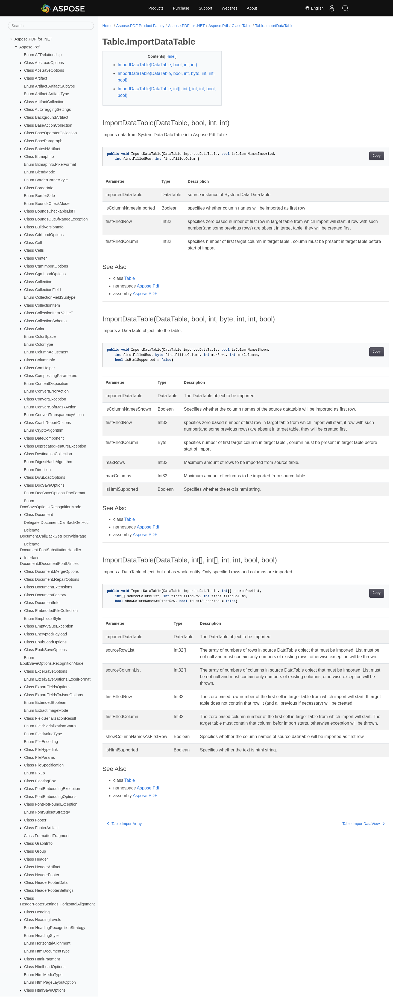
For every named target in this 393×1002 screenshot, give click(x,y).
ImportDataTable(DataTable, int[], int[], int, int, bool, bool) (163, 92)
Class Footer (35, 820)
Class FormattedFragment (46, 835)
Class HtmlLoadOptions (44, 967)
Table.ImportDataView (343, 850)
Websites (229, 8)
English (314, 8)
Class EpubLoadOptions (45, 642)
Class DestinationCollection (48, 454)
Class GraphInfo (38, 843)
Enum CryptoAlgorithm (43, 430)
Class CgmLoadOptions (45, 274)
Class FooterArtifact (41, 828)
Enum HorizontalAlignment (47, 943)
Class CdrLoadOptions (44, 235)
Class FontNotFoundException (50, 804)
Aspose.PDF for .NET (33, 39)
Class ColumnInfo (39, 360)
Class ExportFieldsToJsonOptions (53, 695)
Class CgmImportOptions (46, 266)
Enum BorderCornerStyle (46, 180)
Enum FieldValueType (43, 734)
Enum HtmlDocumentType (47, 951)
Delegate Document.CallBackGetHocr (57, 522)
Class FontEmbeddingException (52, 788)
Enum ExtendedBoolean (45, 702)
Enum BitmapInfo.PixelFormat (50, 164)
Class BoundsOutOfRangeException (56, 219)
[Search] (51, 26)
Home (107, 26)
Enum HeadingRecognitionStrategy (54, 927)
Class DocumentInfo (42, 602)
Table (129, 285)
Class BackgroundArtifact (46, 117)
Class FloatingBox (40, 781)
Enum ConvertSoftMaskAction (50, 407)
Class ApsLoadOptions (44, 62)
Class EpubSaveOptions (45, 649)
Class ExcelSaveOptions (45, 671)
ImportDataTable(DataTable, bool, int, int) (157, 64)
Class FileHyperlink (41, 749)
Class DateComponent (44, 438)
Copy (357, 156)
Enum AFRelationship (42, 55)
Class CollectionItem (42, 305)
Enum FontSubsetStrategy (47, 812)
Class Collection (38, 282)
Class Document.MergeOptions (51, 571)
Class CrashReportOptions (47, 422)
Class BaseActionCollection (48, 125)
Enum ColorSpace (40, 336)
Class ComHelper (39, 368)
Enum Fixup (34, 773)
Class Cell (33, 242)
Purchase (181, 8)
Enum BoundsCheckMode (46, 203)
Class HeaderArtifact (42, 867)
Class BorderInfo (38, 188)
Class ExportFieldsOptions (47, 687)
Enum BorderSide (39, 195)
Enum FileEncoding (41, 741)
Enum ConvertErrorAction (46, 391)
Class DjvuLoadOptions (44, 477)
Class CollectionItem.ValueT (48, 313)
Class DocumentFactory (45, 595)
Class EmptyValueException (48, 626)
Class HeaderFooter (41, 875)
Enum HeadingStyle (41, 935)
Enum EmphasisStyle (42, 618)
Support (205, 8)
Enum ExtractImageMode (46, 710)
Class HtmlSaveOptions (45, 990)
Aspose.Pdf (29, 47)
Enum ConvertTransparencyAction (54, 415)
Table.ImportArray (124, 850)
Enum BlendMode (39, 172)
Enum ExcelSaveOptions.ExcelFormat (57, 679)
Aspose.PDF (145, 300)
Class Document (38, 514)
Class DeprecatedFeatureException (55, 446)
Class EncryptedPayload (45, 634)
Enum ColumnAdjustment (46, 352)
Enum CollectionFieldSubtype (49, 297)
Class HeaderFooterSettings (49, 890)
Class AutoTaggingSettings (47, 109)
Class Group (35, 851)
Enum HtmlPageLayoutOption (50, 982)
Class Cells (34, 250)
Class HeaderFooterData (46, 882)
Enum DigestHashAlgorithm (48, 462)
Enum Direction (37, 469)
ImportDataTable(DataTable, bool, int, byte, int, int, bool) (163, 76)
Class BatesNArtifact (42, 149)
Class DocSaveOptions (44, 485)
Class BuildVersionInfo (43, 227)
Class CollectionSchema (45, 321)
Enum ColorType (38, 344)
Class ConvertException (45, 399)
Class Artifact (35, 78)
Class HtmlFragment (42, 959)
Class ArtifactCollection (44, 102)
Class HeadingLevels (42, 919)
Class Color (34, 329)
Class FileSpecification (44, 765)
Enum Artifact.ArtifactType (46, 94)
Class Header (36, 859)
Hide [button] (166, 56)
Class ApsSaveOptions (44, 70)
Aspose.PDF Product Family (140, 26)
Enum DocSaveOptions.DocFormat (54, 493)
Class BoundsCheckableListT (49, 211)
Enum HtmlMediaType (43, 974)
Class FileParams (39, 757)
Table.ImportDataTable (274, 26)
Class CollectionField (42, 289)
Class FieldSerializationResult (50, 718)
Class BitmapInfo (39, 156)
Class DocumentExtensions (48, 587)
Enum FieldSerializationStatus (50, 726)
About (252, 8)
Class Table (241, 26)
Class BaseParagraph (43, 141)
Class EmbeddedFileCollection (51, 610)
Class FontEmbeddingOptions (50, 796)
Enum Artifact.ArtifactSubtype (49, 86)
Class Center (35, 258)
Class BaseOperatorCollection (50, 133)
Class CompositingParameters (50, 375)
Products (155, 8)
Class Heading (37, 912)
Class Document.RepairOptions (51, 579)
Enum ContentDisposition (46, 383)
